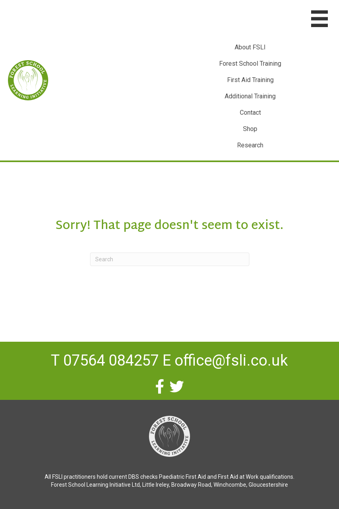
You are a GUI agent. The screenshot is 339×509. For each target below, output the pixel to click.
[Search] (169, 259)
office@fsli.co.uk (231, 360)
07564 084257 (111, 360)
